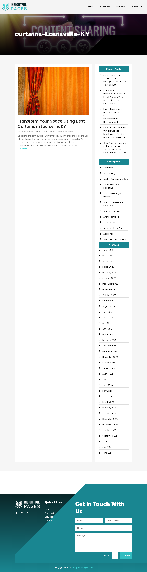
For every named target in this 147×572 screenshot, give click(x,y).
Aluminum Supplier (112, 211)
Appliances (108, 233)
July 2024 (107, 379)
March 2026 (108, 266)
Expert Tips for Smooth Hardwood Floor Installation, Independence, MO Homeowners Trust (114, 116)
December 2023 (110, 419)
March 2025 (108, 334)
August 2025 (108, 306)
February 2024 (109, 407)
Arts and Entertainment (114, 239)
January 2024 (109, 413)
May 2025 (107, 323)
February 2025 (109, 340)
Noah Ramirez (27, 131)
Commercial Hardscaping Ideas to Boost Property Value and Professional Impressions (114, 97)
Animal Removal (111, 216)
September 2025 (110, 300)
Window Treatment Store (61, 131)
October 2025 (109, 295)
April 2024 (107, 396)
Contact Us (136, 6)
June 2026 (107, 250)
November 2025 (110, 289)
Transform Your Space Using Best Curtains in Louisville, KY (51, 123)
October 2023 (109, 430)
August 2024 (108, 373)
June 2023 (107, 452)
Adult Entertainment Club (115, 179)
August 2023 (108, 441)
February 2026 (109, 272)
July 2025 (107, 312)
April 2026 (107, 261)
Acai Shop (108, 167)
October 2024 (109, 362)
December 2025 (110, 283)
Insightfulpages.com (82, 567)
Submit (126, 555)
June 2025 (107, 317)
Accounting (109, 173)
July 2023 (107, 447)
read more (23, 148)
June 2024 (107, 385)
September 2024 (110, 368)
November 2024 (110, 357)
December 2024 (110, 351)
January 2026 (109, 278)
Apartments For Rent (113, 228)
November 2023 (110, 424)
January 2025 (109, 345)
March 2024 (108, 402)
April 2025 (107, 328)
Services (120, 6)
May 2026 (107, 255)
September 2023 (110, 435)
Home (90, 6)
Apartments (109, 222)
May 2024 (107, 390)
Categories (104, 6)
